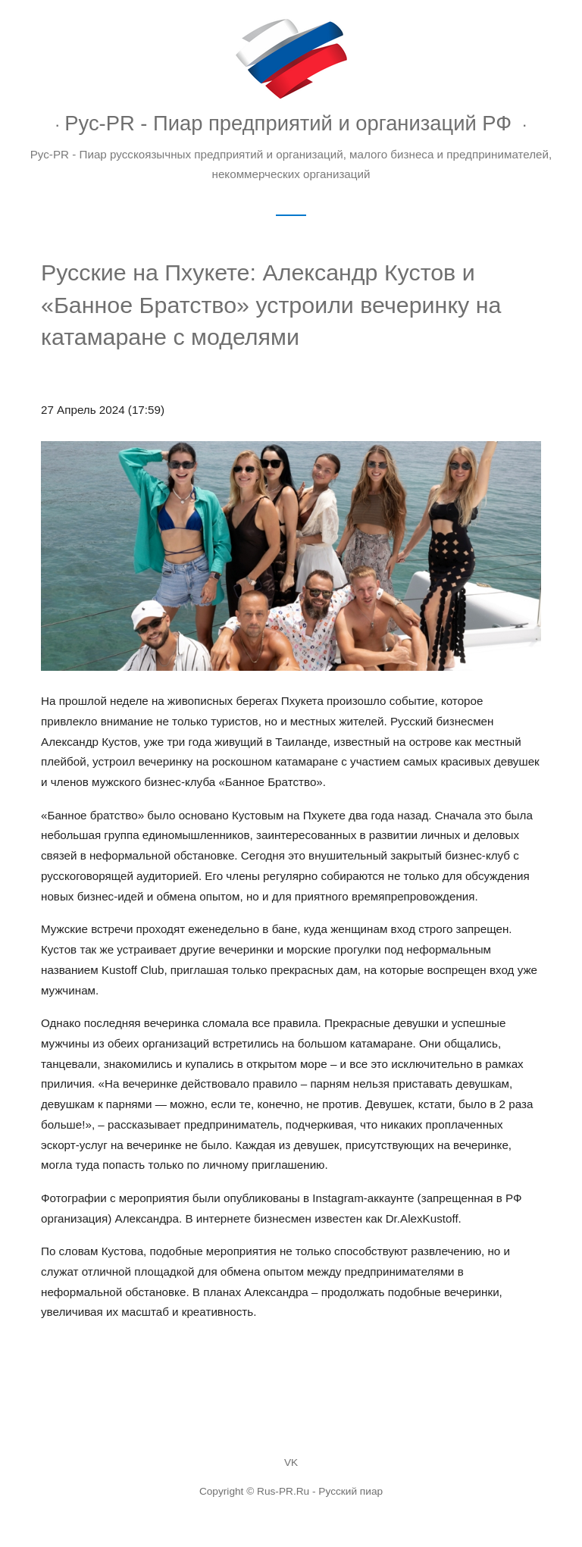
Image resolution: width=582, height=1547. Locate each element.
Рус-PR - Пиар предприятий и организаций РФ (288, 123)
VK (291, 1462)
